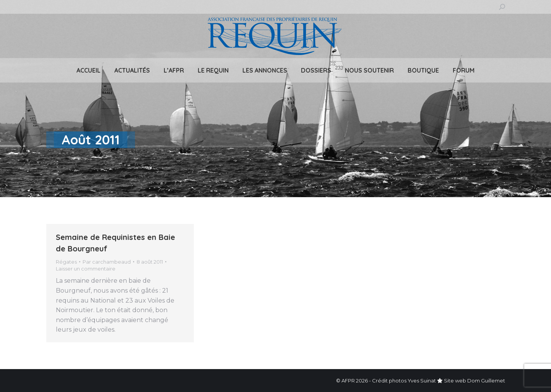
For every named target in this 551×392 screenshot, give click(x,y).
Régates (66, 262)
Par (107, 262)
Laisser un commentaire (85, 269)
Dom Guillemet (486, 380)
